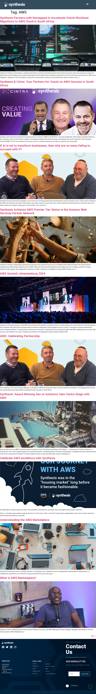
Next (93, 636)
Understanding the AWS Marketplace (24, 520)
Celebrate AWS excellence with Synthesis (27, 458)
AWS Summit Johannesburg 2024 (22, 273)
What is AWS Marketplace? (18, 578)
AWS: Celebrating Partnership (20, 336)
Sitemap (61, 692)
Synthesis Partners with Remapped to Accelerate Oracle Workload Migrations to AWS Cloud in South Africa (44, 19)
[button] (87, 3)
